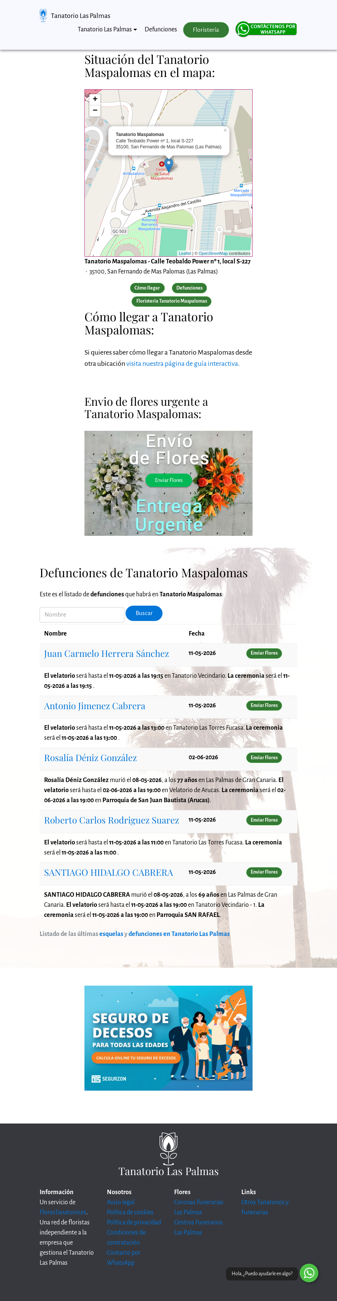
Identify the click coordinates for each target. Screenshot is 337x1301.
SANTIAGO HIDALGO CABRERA (108, 872)
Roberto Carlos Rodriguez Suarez (111, 820)
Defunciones (161, 29)
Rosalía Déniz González (90, 757)
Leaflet (185, 253)
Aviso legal (121, 1202)
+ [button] (95, 99)
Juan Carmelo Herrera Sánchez (106, 653)
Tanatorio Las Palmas (80, 15)
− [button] (95, 111)
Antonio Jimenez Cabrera (94, 705)
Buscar (144, 613)
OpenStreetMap (213, 253)
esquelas (111, 934)
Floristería (206, 30)
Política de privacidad (134, 1222)
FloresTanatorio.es (63, 1212)
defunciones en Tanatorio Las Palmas (179, 934)
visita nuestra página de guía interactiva (182, 363)
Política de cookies (130, 1212)
